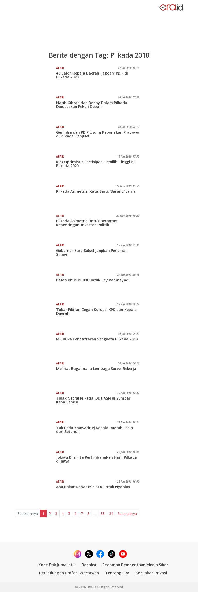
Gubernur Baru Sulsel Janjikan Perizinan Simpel (92, 252)
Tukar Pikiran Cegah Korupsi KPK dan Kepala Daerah (96, 311)
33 (103, 513)
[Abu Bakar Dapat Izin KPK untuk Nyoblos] (35, 492)
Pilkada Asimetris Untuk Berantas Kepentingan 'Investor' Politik (86, 223)
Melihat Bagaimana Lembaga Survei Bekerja (96, 369)
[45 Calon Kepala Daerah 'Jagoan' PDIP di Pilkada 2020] (35, 79)
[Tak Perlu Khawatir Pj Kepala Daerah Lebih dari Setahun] (35, 433)
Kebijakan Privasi (151, 572)
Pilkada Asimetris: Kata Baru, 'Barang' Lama (96, 191)
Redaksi (89, 564)
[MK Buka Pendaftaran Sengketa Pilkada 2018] (35, 345)
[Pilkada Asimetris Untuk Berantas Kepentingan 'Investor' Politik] (35, 226)
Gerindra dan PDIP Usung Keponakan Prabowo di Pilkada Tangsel (97, 134)
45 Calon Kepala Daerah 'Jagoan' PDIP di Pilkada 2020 (92, 75)
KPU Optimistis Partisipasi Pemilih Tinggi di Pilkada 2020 (95, 164)
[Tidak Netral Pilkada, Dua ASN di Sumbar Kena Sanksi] (35, 404)
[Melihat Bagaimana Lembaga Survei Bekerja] (35, 374)
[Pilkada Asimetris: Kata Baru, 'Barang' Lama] (35, 197)
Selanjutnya (127, 513)
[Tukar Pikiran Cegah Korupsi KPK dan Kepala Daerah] (35, 315)
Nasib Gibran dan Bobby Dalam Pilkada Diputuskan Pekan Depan (91, 104)
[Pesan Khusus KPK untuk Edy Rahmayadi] (35, 286)
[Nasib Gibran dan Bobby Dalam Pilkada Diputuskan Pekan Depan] (35, 108)
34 (111, 513)
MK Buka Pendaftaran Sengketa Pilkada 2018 (97, 339)
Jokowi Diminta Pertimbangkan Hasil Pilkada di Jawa (96, 459)
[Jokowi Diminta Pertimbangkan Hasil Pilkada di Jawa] (35, 463)
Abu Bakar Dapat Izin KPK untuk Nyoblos (93, 487)
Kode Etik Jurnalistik (57, 564)
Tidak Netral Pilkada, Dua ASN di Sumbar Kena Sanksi (93, 400)
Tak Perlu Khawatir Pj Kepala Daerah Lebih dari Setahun (94, 429)
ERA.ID (92, 587)
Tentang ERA (117, 572)
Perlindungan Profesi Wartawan (69, 572)
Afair (60, 68)
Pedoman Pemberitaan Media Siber (135, 564)
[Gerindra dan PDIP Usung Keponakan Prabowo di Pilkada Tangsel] (35, 138)
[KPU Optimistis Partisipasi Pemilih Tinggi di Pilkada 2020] (35, 167)
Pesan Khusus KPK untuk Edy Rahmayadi (92, 280)
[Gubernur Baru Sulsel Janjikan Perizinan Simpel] (35, 256)
